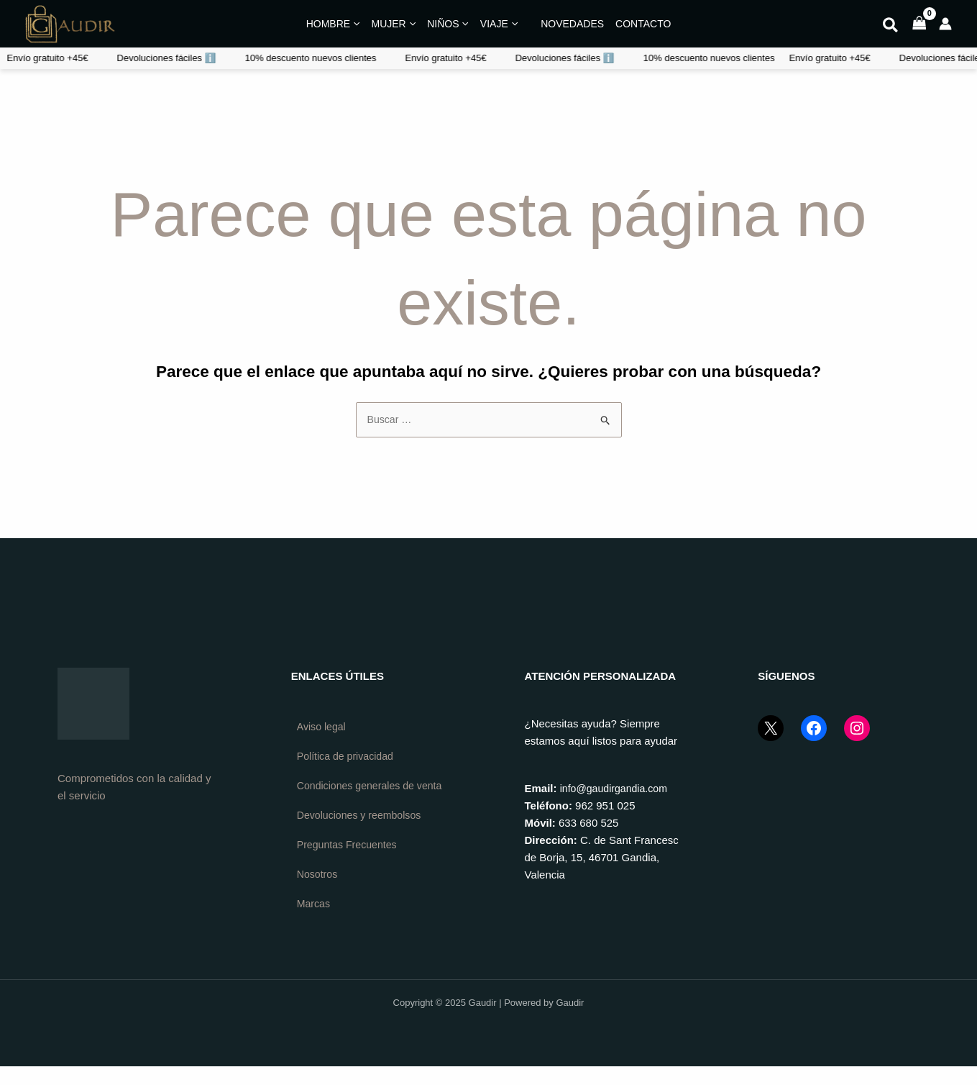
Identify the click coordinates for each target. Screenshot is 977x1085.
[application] (354, 24)
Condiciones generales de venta (359, 794)
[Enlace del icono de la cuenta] (945, 23)
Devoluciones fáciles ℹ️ (298, 58)
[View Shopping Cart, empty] (919, 24)
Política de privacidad (348, 758)
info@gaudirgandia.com (617, 789)
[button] (891, 27)
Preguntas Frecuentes (350, 861)
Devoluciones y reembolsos (362, 831)
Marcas (314, 922)
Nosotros (318, 892)
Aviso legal (323, 728)
